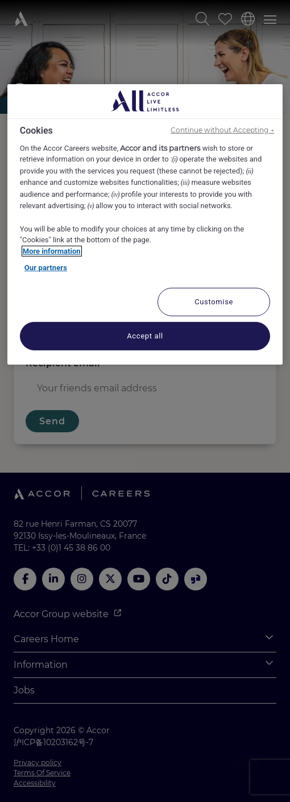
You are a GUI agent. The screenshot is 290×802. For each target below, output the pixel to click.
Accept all (145, 335)
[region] (145, 224)
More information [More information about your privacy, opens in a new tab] (52, 250)
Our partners (45, 267)
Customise (213, 301)
